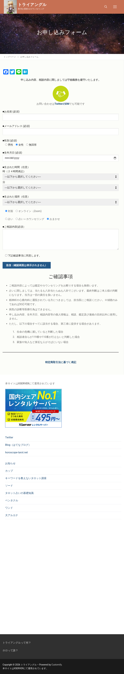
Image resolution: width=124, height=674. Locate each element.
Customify (57, 664)
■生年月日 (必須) (12, 152)
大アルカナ (11, 515)
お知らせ (10, 463)
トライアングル (32, 4)
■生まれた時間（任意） (16, 167)
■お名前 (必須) (11, 111)
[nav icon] (115, 7)
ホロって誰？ (10, 650)
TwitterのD (61, 103)
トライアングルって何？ (17, 642)
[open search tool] (105, 6)
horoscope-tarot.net (16, 452)
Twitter (9, 437)
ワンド (9, 507)
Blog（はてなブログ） (18, 444)
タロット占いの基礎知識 (19, 493)
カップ (9, 470)
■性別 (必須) (10, 140)
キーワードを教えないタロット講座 (25, 478)
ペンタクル (11, 500)
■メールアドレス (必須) (16, 126)
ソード (9, 485)
